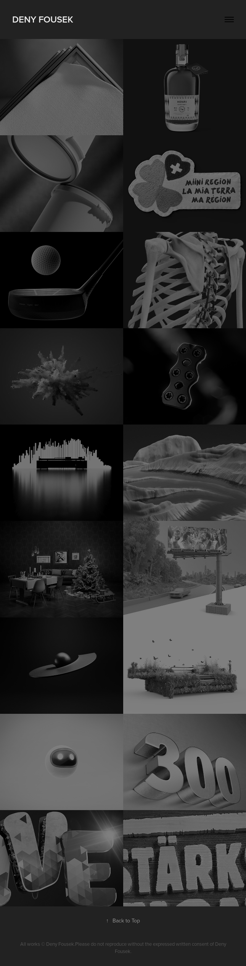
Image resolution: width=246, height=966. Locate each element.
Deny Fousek (42, 19)
